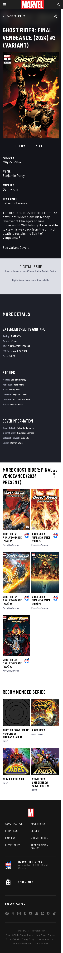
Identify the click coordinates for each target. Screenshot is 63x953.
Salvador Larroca (15, 203)
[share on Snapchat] (36, 914)
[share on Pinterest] (42, 914)
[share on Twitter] (13, 914)
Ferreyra (15, 545)
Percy (5, 545)
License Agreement (47, 939)
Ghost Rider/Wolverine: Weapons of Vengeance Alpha (16, 733)
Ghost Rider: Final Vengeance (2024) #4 (12, 600)
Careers (10, 838)
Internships (12, 845)
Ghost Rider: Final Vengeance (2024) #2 (12, 663)
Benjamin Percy (14, 176)
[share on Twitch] (48, 914)
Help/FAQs (11, 831)
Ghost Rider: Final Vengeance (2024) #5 (40, 537)
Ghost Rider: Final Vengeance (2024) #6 (12, 537)
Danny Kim (10, 189)
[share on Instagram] (19, 914)
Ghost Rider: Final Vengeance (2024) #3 (40, 600)
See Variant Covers (16, 247)
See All (55, 474)
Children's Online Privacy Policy (20, 939)
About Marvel (13, 823)
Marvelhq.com (40, 838)
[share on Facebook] (7, 914)
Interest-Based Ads (22, 943)
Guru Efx (25, 437)
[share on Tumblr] (25, 914)
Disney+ (36, 831)
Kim (9, 545)
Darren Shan (16, 404)
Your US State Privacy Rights (19, 935)
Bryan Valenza (20, 394)
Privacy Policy (38, 930)
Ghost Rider (38, 730)
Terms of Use (23, 930)
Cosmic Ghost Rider (14, 779)
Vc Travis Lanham (21, 399)
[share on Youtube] (30, 914)
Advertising (38, 823)
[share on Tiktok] (54, 914)
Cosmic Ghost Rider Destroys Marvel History (40, 782)
